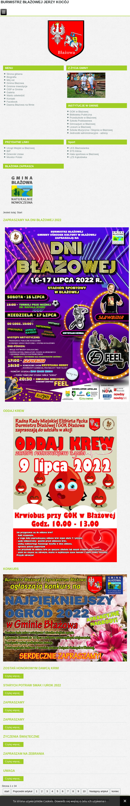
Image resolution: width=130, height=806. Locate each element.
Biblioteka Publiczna (81, 114)
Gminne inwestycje (16, 86)
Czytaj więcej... (13, 676)
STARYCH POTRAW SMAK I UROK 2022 (32, 685)
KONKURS (11, 569)
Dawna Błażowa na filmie (20, 104)
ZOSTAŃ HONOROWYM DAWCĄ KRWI (31, 668)
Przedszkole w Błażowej (83, 117)
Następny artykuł (98, 791)
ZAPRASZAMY (13, 702)
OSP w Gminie (14, 89)
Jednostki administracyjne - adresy (89, 133)
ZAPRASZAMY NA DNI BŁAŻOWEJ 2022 (32, 220)
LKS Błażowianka (79, 148)
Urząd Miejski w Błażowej (20, 148)
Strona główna (14, 74)
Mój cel (10, 80)
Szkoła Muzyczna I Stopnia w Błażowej (91, 130)
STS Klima (75, 151)
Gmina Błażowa (15, 83)
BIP (8, 151)
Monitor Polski (14, 157)
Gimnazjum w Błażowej (82, 123)
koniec (115, 791)
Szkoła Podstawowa (81, 120)
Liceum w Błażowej (80, 127)
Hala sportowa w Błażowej (84, 154)
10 (84, 791)
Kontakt (10, 98)
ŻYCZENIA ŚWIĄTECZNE (21, 736)
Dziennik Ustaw (15, 154)
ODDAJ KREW (13, 410)
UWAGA (9, 770)
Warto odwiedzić (15, 95)
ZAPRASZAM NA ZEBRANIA (23, 753)
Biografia (11, 77)
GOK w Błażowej (79, 111)
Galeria (10, 92)
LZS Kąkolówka (78, 157)
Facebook (11, 101)
